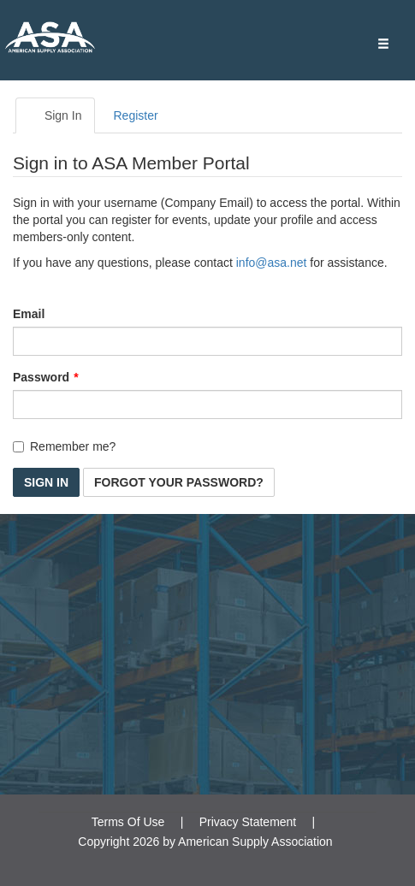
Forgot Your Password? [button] (179, 482)
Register (135, 115)
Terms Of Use (128, 822)
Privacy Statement (248, 822)
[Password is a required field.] (207, 404)
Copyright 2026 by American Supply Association (205, 841)
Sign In (55, 115)
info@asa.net (271, 262)
